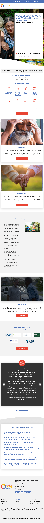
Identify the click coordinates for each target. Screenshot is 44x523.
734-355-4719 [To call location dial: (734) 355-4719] (24, 56)
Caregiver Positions (5, 501)
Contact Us (22, 348)
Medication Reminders (18, 104)
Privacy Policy (26, 515)
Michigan (13, 70)
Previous (4, 384)
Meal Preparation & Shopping (34, 93)
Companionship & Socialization (9, 93)
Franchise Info (33, 499)
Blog (2, 503)
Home (3, 70)
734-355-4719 (27, 1)
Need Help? (22, 147)
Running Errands (25, 104)
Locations (7, 70)
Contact (17, 501)
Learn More (22, 158)
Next (40, 384)
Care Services (3, 499)
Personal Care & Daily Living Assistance (18, 94)
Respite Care (26, 93)
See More (22, 113)
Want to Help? (22, 194)
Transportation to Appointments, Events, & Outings (34, 106)
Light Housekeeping (9, 104)
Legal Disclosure (18, 515)
